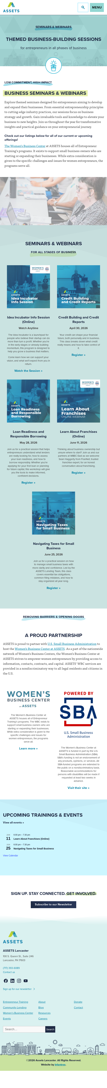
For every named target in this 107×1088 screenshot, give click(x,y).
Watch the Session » (28, 371)
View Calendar (10, 855)
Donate (78, 1002)
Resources (44, 1013)
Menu (97, 7)
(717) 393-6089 (11, 968)
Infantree (60, 1064)
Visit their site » (78, 788)
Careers (42, 1018)
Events (7, 1018)
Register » (79, 355)
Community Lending (14, 1007)
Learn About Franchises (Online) (31, 839)
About (41, 1002)
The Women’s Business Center (24, 145)
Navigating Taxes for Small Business (34, 848)
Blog (41, 1007)
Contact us (9, 972)
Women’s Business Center (18, 1013)
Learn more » (28, 748)
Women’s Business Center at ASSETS (40, 648)
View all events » (13, 822)
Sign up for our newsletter (19, 989)
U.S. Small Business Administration (72, 643)
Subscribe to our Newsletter (53, 904)
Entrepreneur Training (15, 1002)
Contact (78, 1007)
